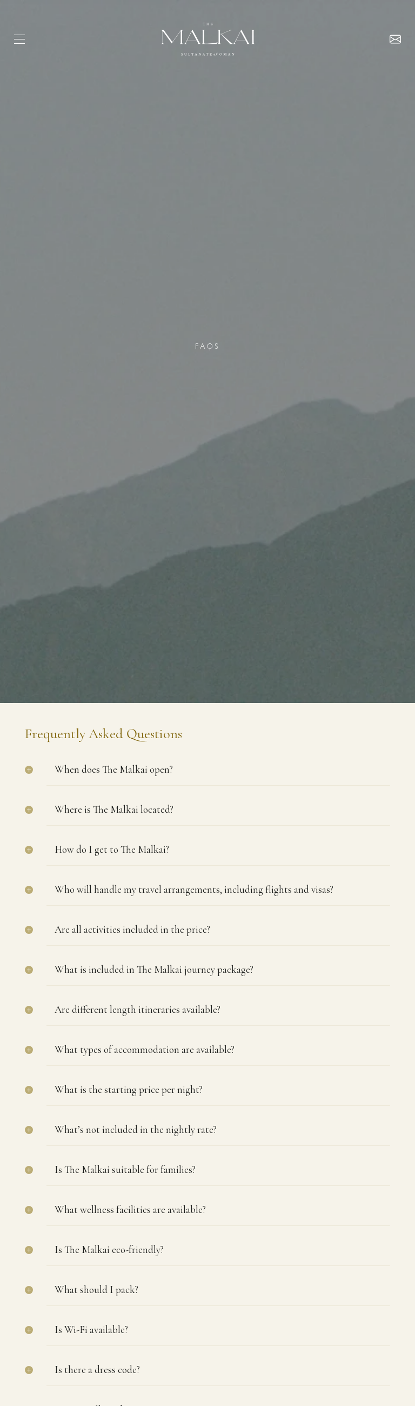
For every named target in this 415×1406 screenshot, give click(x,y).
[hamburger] (19, 39)
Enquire (395, 39)
